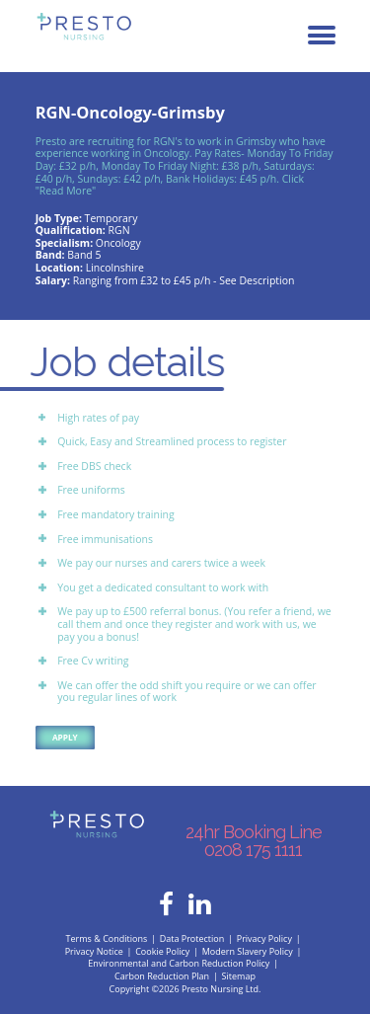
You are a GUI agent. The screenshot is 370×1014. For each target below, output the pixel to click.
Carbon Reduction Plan (161, 976)
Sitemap (239, 976)
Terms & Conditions (107, 938)
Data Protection (192, 938)
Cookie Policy (162, 951)
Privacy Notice (94, 951)
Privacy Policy (264, 938)
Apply (65, 737)
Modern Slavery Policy (247, 951)
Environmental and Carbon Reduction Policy (178, 963)
